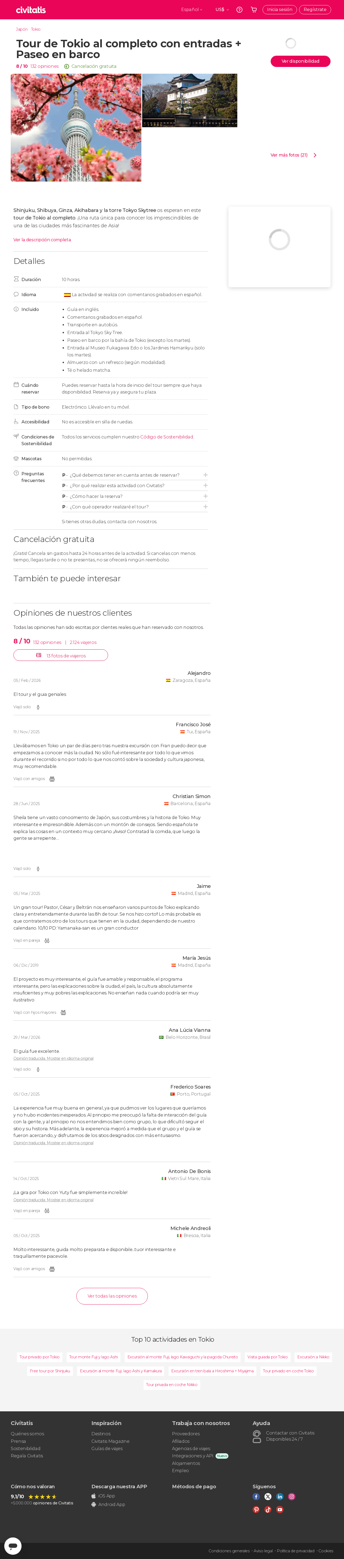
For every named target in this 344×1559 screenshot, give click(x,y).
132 (33, 66)
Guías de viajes (106, 1448)
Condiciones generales (229, 1551)
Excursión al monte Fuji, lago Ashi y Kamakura (121, 1371)
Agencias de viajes (191, 1448)
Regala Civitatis (27, 1455)
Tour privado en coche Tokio (288, 1371)
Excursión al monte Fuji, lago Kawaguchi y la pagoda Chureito (182, 1357)
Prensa (18, 1441)
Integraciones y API (192, 1455)
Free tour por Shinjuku (50, 1371)
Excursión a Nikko (313, 1357)
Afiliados (180, 1441)
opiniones (48, 66)
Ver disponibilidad (301, 61)
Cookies (325, 1551)
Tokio (36, 29)
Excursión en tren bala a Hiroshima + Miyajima (212, 1371)
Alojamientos (186, 1463)
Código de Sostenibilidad (166, 437)
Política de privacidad (295, 1551)
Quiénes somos (27, 1433)
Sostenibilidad (26, 1448)
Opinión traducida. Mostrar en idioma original (53, 1058)
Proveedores (185, 1433)
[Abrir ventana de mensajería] (13, 1546)
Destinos (100, 1433)
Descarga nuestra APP (119, 1487)
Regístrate (315, 9)
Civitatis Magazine (110, 1441)
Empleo (180, 1470)
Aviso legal (263, 1551)
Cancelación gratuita (94, 66)
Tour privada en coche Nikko (171, 1384)
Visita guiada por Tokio (268, 1357)
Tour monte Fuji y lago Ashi (93, 1357)
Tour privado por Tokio (40, 1357)
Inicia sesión (279, 9)
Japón (21, 29)
